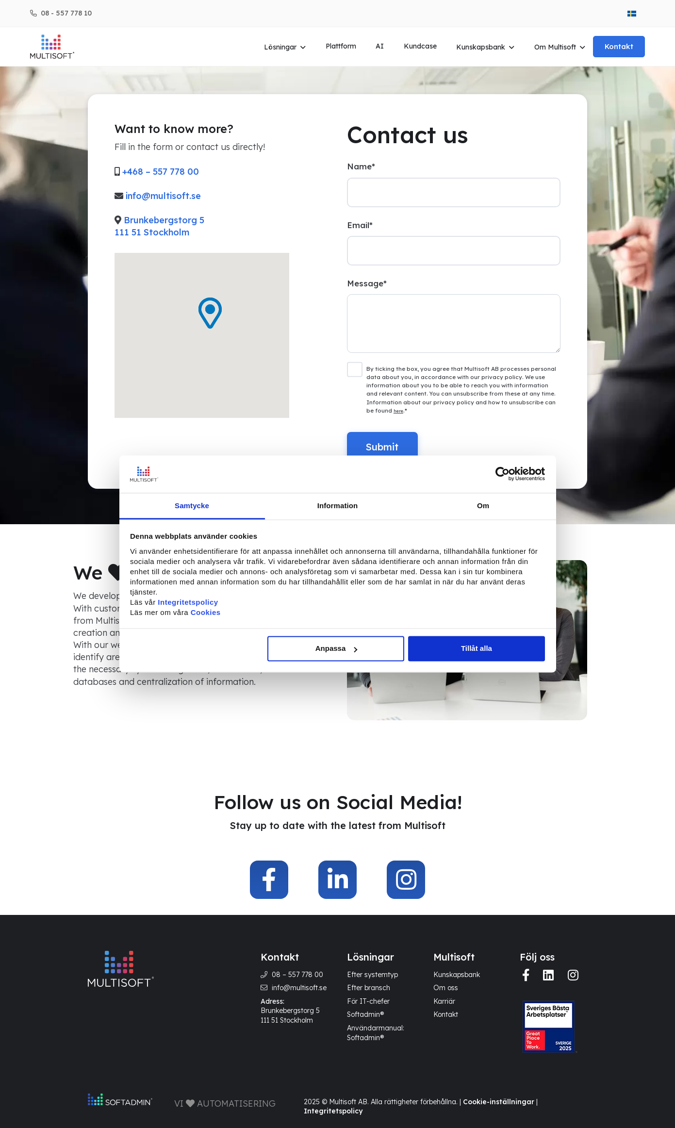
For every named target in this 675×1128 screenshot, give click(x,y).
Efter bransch (368, 987)
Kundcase (420, 46)
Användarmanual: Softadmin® (375, 1033)
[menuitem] (632, 13)
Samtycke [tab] (192, 505)
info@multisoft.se (163, 195)
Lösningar (280, 47)
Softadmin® (365, 1014)
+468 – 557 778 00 (160, 171)
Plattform (341, 46)
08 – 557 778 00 (297, 974)
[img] (269, 880)
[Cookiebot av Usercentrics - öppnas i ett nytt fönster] (502, 474)
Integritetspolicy (333, 1111)
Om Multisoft (555, 47)
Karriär (444, 1001)
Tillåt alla (476, 649)
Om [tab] (483, 505)
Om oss (445, 987)
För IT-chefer (368, 1001)
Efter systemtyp (372, 974)
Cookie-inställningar (498, 1101)
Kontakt (619, 46)
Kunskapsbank (480, 47)
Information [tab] (337, 505)
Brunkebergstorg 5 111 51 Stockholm (290, 1015)
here (398, 411)
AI (380, 46)
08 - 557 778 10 (66, 13)
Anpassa (336, 649)
